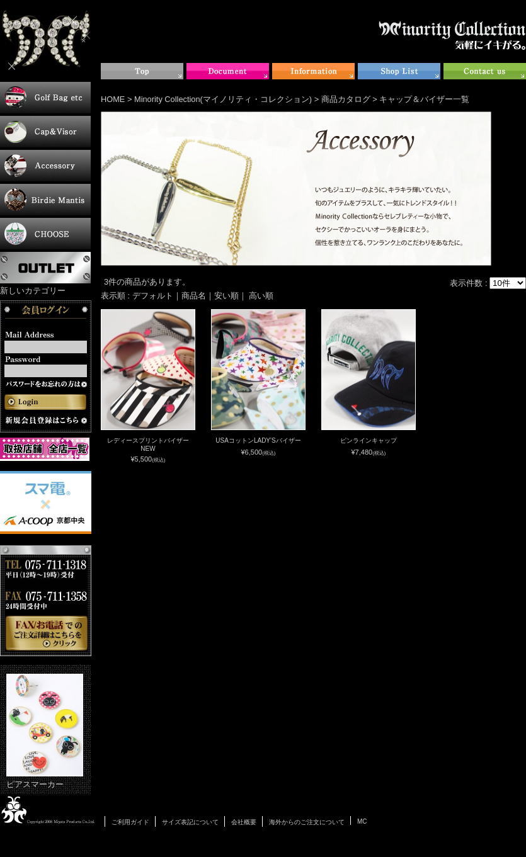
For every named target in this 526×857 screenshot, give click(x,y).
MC (362, 821)
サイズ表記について (190, 822)
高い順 (261, 295)
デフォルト (152, 295)
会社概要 (243, 822)
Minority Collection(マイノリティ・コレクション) (223, 99)
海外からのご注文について (307, 822)
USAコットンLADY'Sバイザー (257, 440)
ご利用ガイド (130, 822)
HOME (113, 99)
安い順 (226, 295)
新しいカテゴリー (33, 290)
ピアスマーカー (44, 731)
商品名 (193, 295)
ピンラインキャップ (368, 440)
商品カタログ (345, 99)
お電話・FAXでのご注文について (45, 600)
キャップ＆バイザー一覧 (424, 99)
